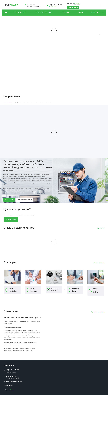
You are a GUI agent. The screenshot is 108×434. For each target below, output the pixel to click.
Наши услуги (9, 199)
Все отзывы (100, 228)
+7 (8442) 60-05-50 (55, 5)
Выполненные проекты (25, 199)
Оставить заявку (11, 219)
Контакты (94, 12)
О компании (66, 12)
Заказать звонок (74, 7)
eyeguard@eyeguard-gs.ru (14, 381)
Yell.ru (12, 390)
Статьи (80, 12)
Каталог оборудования (44, 12)
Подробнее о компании (97, 312)
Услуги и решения (20, 12)
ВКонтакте (9, 385)
